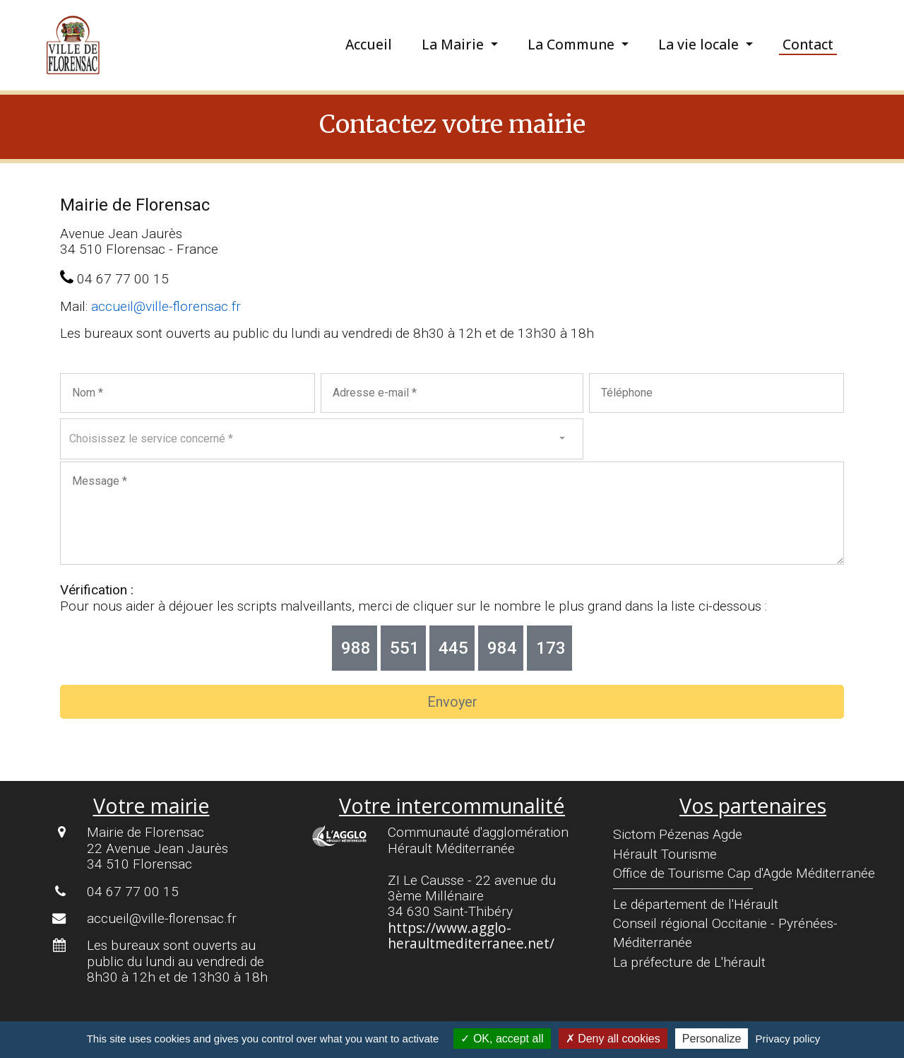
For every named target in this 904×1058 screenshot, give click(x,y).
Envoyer (452, 701)
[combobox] (321, 438)
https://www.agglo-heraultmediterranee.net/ (471, 935)
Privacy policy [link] (788, 1039)
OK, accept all (501, 1039)
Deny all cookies (613, 1039)
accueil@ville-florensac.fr (166, 306)
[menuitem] (380, 45)
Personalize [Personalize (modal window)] (712, 1039)
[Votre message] (452, 513)
